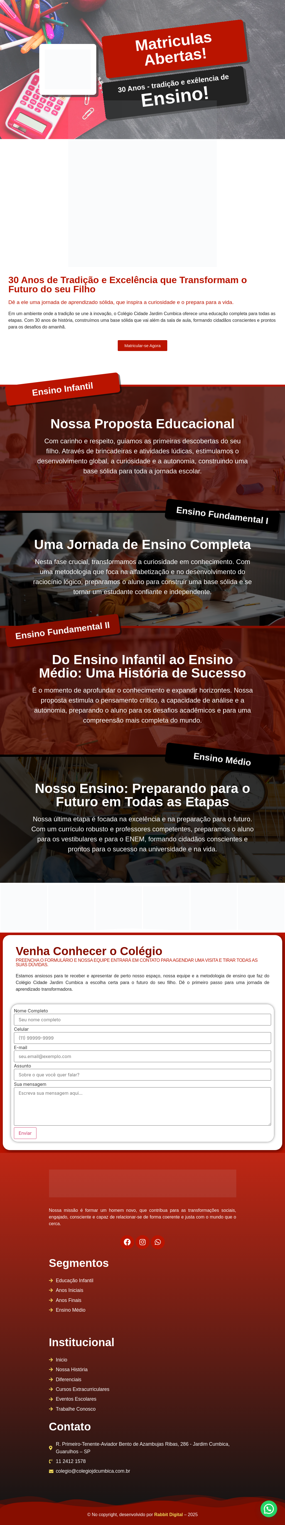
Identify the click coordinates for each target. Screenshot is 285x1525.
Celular (21, 1029)
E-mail (20, 1047)
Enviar (25, 1133)
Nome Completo (31, 1011)
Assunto (22, 1066)
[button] (269, 1509)
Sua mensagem (30, 1084)
